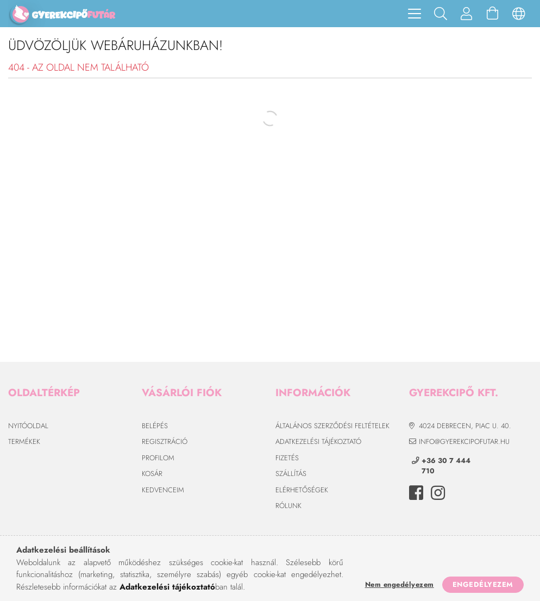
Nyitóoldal (28, 426)
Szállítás (290, 473)
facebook (416, 493)
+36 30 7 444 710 (446, 466)
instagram (438, 493)
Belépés (155, 426)
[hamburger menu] (414, 13)
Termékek (24, 441)
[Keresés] (441, 13)
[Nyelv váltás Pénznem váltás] (519, 13)
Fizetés (287, 458)
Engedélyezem (483, 584)
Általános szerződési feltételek (332, 426)
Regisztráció (164, 441)
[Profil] (467, 13)
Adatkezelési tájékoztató (318, 441)
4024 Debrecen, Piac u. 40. (465, 426)
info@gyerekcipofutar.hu (464, 441)
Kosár (152, 473)
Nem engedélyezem (399, 584)
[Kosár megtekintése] (493, 13)
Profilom (158, 458)
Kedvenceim (163, 490)
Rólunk (288, 505)
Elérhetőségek (301, 490)
